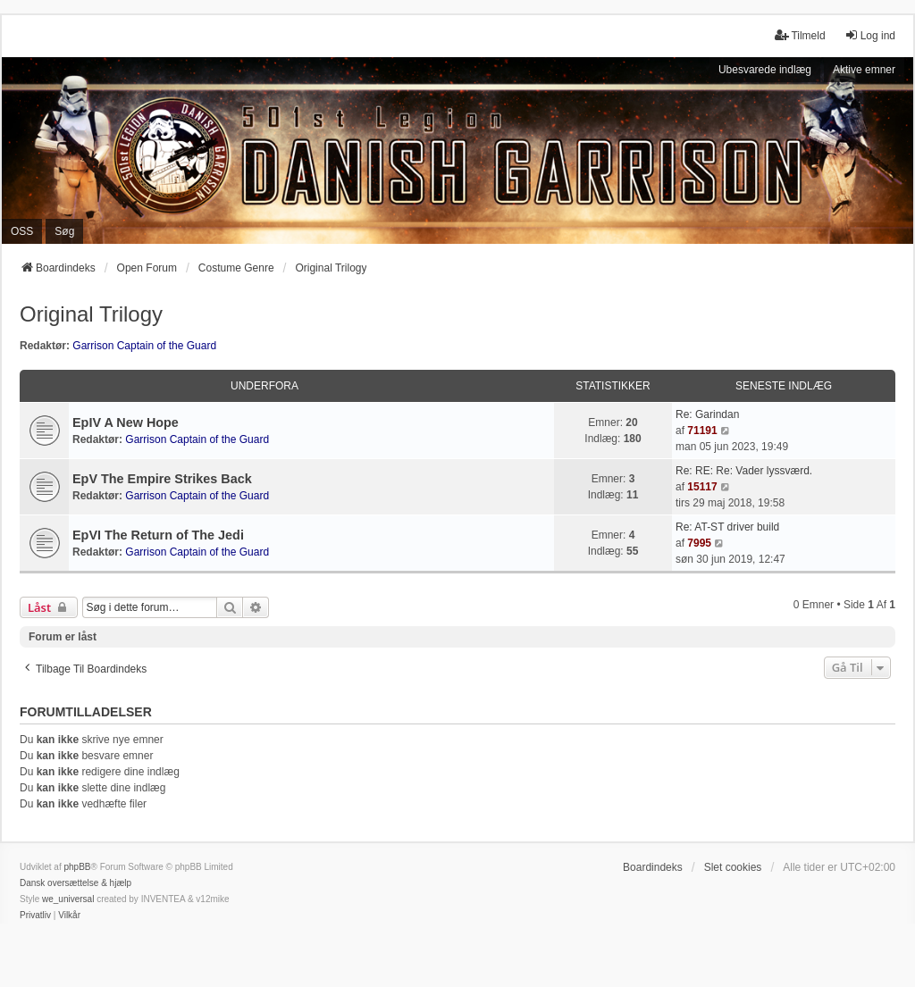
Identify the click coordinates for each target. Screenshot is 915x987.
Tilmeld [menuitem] (800, 35)
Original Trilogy (91, 314)
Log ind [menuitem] (869, 35)
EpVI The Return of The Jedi (158, 535)
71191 (702, 430)
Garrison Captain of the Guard (144, 345)
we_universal (68, 899)
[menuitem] (35, 916)
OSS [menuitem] (22, 231)
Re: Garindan (707, 414)
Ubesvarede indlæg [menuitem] (764, 69)
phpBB (76, 867)
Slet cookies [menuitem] (733, 867)
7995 (699, 543)
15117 (702, 487)
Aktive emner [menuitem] (864, 69)
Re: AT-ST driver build (727, 527)
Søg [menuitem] (64, 231)
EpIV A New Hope (125, 422)
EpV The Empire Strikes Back (162, 479)
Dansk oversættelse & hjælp (75, 883)
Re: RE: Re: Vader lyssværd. (744, 470)
